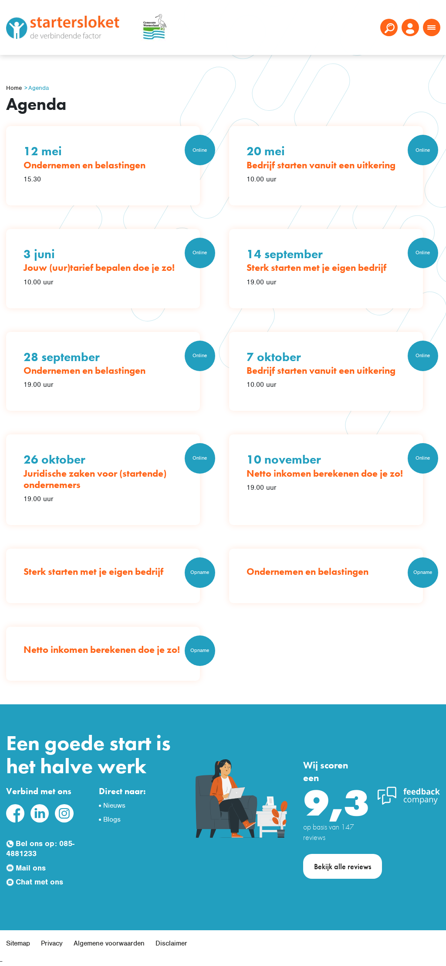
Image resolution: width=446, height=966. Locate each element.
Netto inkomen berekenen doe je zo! (325, 473)
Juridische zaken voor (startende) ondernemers (95, 479)
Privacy (52, 943)
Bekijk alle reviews (342, 866)
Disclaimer (171, 943)
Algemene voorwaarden (109, 943)
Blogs (112, 819)
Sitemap (18, 943)
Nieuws (114, 805)
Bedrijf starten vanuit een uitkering (321, 165)
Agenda (38, 88)
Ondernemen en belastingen (84, 165)
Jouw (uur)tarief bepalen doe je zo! (99, 267)
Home (14, 88)
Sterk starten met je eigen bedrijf (316, 267)
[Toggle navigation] (431, 27)
